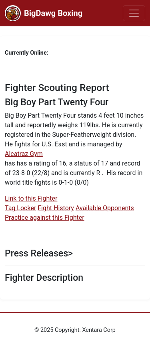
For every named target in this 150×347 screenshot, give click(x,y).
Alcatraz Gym (24, 154)
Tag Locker (20, 208)
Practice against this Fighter (44, 217)
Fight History (56, 208)
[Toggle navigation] (134, 13)
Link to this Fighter (31, 198)
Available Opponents (105, 208)
